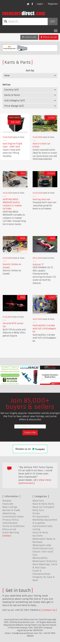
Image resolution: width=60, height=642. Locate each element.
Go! (52, 21)
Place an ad (48, 37)
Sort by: (30, 70)
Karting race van (41, 199)
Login (40, 3)
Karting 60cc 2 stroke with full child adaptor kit (44, 328)
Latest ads (29, 37)
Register (53, 3)
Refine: (6, 84)
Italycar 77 (38, 264)
